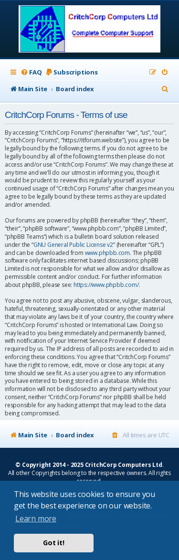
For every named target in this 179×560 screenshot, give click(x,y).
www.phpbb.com (107, 253)
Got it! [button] (53, 542)
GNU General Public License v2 (73, 245)
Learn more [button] (35, 518)
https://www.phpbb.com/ (106, 285)
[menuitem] (31, 72)
